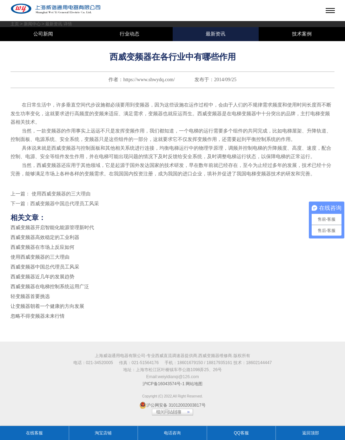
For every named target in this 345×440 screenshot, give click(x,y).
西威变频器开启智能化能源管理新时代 (52, 227)
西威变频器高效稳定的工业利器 (45, 237)
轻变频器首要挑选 (30, 296)
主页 (15, 23)
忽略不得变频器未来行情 (38, 316)
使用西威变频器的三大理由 (60, 193)
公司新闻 (43, 34)
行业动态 (129, 34)
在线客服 (34, 433)
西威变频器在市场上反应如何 (42, 247)
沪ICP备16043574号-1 (163, 383)
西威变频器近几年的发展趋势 (42, 276)
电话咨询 (172, 433)
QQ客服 (241, 433)
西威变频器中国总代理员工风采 (64, 203)
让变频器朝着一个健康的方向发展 (47, 306)
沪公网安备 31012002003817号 (172, 405)
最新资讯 (215, 34)
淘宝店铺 (103, 433)
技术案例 (302, 34)
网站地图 (194, 383)
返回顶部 (310, 433)
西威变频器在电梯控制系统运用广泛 (50, 286)
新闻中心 (32, 23)
